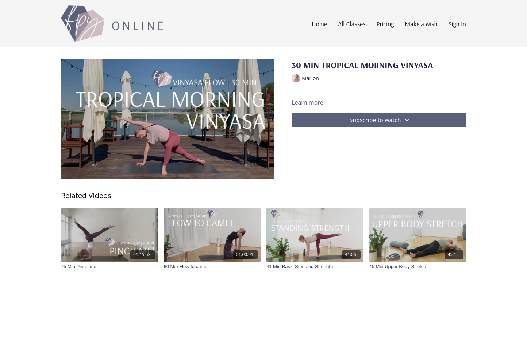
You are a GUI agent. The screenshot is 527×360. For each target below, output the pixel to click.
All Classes (352, 24)
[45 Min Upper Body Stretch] (417, 266)
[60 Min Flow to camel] (212, 266)
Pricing (385, 24)
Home (319, 24)
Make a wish (421, 24)
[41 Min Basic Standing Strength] (314, 266)
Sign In (457, 24)
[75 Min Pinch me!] (109, 266)
